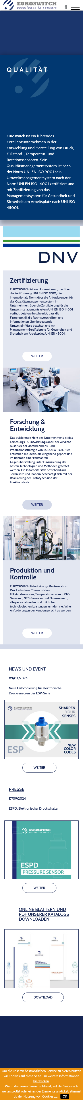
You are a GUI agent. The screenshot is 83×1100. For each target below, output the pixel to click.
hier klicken (41, 1081)
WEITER (37, 356)
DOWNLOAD (43, 997)
